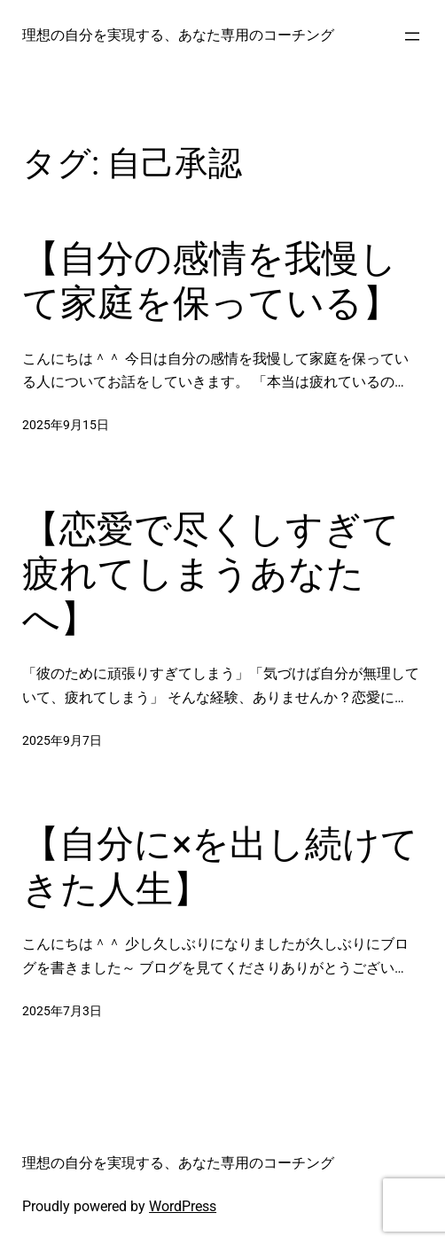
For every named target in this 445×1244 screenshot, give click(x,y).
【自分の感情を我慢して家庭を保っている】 (211, 281)
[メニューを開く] (412, 36)
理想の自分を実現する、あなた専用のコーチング (178, 35)
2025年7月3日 (62, 1011)
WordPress (182, 1206)
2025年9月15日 (65, 425)
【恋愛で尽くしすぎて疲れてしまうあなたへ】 (211, 573)
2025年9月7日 (62, 740)
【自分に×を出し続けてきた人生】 (220, 866)
